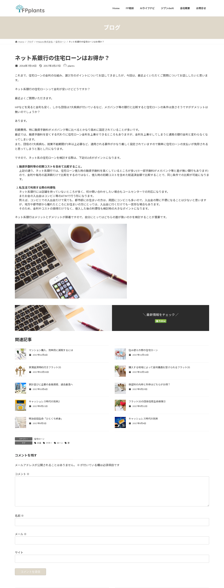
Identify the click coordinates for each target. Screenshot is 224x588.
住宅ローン (39, 439)
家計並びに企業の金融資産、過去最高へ (51, 384)
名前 (19, 521)
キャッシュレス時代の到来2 (44, 401)
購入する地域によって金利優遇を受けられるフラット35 (159, 367)
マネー (49, 443)
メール (21, 539)
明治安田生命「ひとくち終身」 (46, 418)
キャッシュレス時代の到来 (143, 418)
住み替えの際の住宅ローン (143, 350)
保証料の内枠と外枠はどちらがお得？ (149, 384)
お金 (39, 443)
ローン (60, 443)
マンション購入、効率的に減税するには (51, 350)
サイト (19, 558)
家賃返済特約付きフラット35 (45, 367)
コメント (22, 474)
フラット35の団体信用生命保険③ (147, 401)
